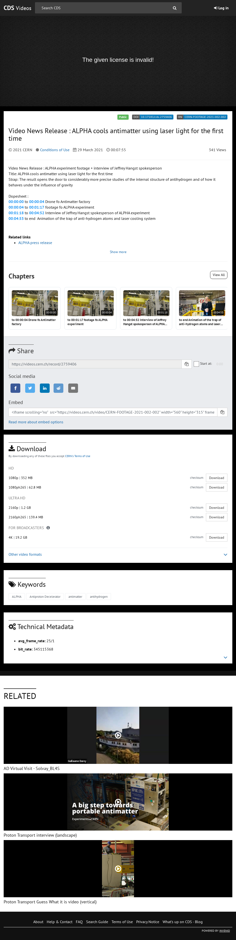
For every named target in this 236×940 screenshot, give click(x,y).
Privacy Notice (147, 921)
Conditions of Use (54, 149)
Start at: (203, 363)
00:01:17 (36, 207)
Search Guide (97, 921)
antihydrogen (99, 597)
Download (216, 478)
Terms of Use (122, 921)
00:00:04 (36, 201)
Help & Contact (59, 921)
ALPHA (17, 597)
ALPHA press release (35, 242)
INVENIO (224, 930)
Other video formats (118, 554)
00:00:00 (16, 201)
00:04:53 (16, 218)
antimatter (75, 597)
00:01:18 (16, 212)
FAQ (79, 921)
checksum (196, 478)
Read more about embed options (36, 421)
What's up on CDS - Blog (183, 921)
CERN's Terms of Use (77, 456)
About (38, 921)
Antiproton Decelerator (45, 597)
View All (219, 275)
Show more (118, 252)
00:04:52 (36, 212)
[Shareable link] (95, 364)
